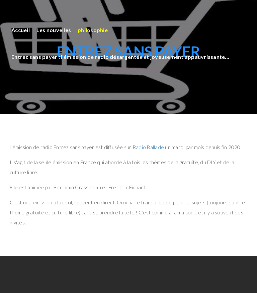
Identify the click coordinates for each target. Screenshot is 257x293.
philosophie (93, 30)
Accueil (20, 30)
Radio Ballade (148, 147)
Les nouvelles (53, 30)
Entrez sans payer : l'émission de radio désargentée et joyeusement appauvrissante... (120, 57)
